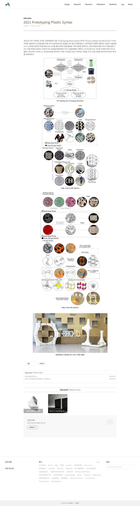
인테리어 (70, 472)
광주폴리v (43, 468)
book (50, 465)
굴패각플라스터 (45, 478)
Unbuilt (52, 468)
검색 (133, 467)
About (130, 4)
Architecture (90, 478)
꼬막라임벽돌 (91, 468)
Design (67, 4)
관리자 (77, 503)
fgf (57, 465)
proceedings (70, 475)
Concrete (88, 465)
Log (122, 4)
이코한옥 (42, 465)
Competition (44, 481)
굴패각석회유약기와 (57, 472)
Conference (56, 481)
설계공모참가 (44, 472)
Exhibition (113, 4)
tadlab (69, 465)
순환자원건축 (58, 475)
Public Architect (77, 478)
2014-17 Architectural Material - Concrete (37, 379)
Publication (101, 4)
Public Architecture (83, 472)
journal (60, 468)
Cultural (87, 475)
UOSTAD (31, 420)
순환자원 (55, 478)
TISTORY (70, 503)
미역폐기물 (78, 465)
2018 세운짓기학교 (30, 376)
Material (69, 468)
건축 (62, 465)
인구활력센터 (80, 468)
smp (79, 475)
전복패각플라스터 (45, 475)
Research (77, 4)
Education (88, 4)
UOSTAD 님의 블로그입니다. (36, 423)
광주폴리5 (65, 478)
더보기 (98, 462)
